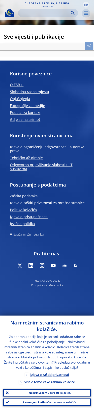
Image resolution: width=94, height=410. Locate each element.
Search (72, 13)
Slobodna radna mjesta (29, 91)
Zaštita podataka (24, 195)
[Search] (44, 13)
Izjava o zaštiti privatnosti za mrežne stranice (47, 202)
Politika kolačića (23, 209)
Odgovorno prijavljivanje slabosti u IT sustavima (41, 166)
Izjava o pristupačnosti (29, 216)
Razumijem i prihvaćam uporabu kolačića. (50, 402)
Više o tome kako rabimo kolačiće (49, 382)
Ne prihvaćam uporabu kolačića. (50, 393)
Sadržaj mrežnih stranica (29, 234)
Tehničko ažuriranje (26, 157)
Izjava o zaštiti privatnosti (49, 374)
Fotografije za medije (27, 105)
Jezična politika (22, 223)
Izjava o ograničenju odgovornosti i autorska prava (47, 148)
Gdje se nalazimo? (25, 119)
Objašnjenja (20, 98)
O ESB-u (17, 84)
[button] (86, 5)
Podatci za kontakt (25, 112)
